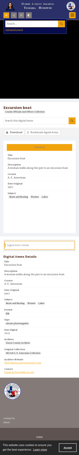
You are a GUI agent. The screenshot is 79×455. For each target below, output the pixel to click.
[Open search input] (6, 15)
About (6, 422)
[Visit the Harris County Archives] (12, 391)
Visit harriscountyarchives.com (22, 363)
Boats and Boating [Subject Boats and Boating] (18, 197)
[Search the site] (32, 24)
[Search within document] (72, 120)
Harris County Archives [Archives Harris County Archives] (18, 343)
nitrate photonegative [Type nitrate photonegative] (17, 323)
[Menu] (72, 15)
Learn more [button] (40, 449)
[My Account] (21, 15)
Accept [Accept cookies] (68, 447)
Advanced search (14, 30)
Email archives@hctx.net (19, 372)
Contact (39, 437)
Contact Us (9, 418)
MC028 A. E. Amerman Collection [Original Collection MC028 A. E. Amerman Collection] (23, 353)
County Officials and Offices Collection (25, 112)
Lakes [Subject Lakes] (45, 197)
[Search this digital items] (36, 120)
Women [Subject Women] (35, 197)
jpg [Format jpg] (7, 313)
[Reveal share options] (14, 15)
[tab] (39, 147)
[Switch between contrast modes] (28, 15)
